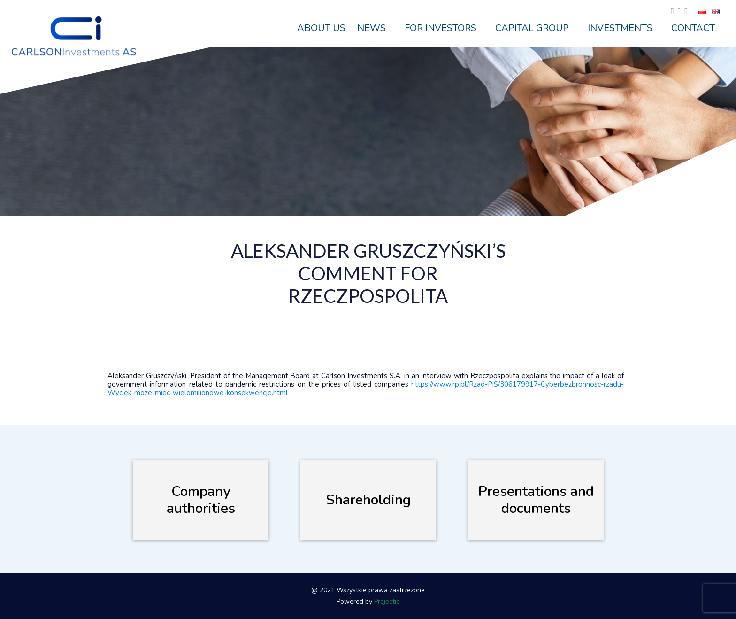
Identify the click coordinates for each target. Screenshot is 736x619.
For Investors (440, 28)
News (371, 28)
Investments (620, 28)
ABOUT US (321, 28)
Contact (693, 28)
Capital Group (532, 28)
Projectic (386, 601)
